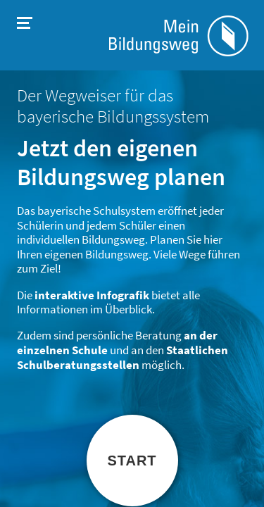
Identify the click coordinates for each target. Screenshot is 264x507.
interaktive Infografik (91, 295)
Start (131, 460)
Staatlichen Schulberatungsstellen (122, 358)
